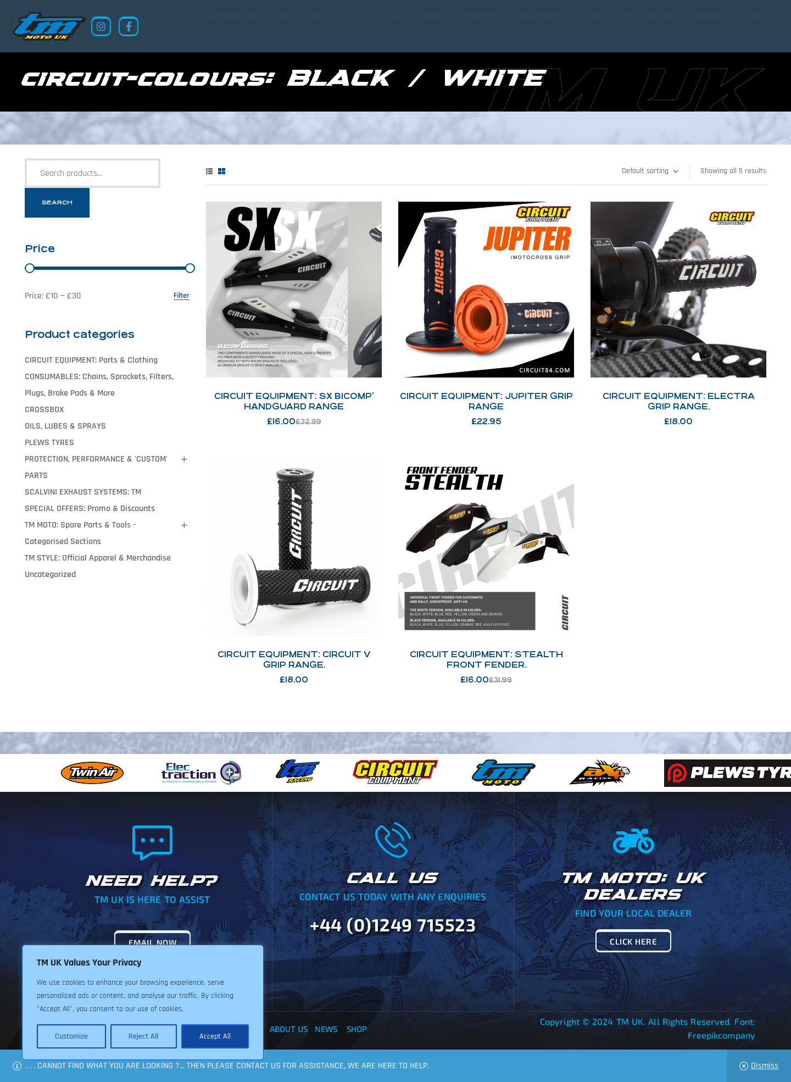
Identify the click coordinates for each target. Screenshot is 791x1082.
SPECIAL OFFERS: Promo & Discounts (90, 508)
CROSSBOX (44, 409)
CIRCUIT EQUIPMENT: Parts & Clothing (91, 360)
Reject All (143, 1036)
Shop (357, 1029)
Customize (71, 1036)
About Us (289, 1029)
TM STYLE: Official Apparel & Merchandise (98, 558)
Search (57, 202)
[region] (143, 1002)
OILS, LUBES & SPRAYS (65, 426)
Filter (182, 296)
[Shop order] (649, 171)
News (326, 1029)
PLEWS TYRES (49, 442)
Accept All (215, 1036)
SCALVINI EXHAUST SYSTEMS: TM (83, 492)
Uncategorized (50, 574)
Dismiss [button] (764, 1066)
